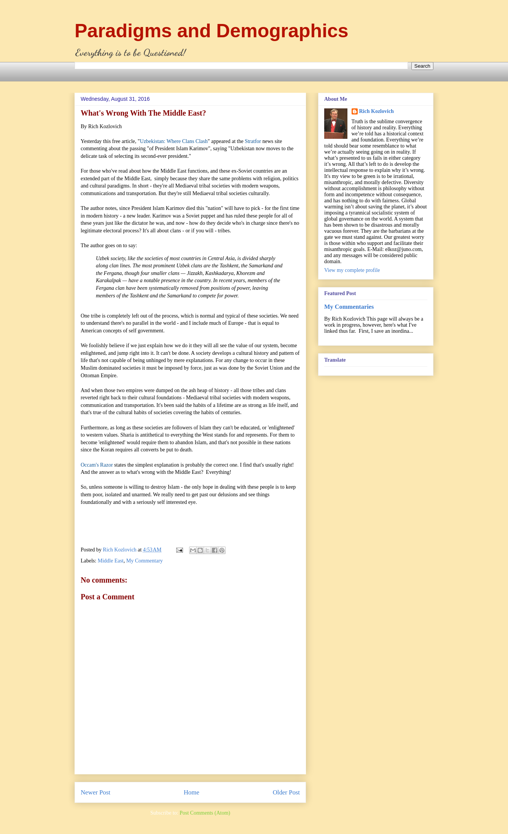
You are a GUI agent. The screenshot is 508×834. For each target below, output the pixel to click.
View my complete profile (352, 270)
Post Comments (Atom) (205, 813)
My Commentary (144, 561)
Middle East (111, 561)
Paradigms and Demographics (212, 30)
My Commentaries (349, 306)
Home (191, 792)
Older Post (286, 792)
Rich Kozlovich (376, 111)
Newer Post (95, 792)
